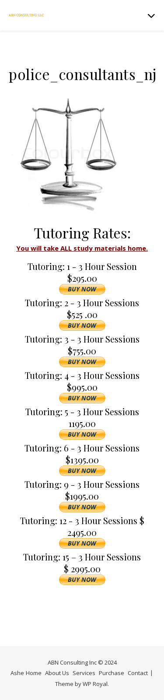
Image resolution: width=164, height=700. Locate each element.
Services (84, 673)
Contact (138, 673)
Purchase (111, 673)
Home (34, 673)
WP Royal (95, 684)
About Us (57, 673)
